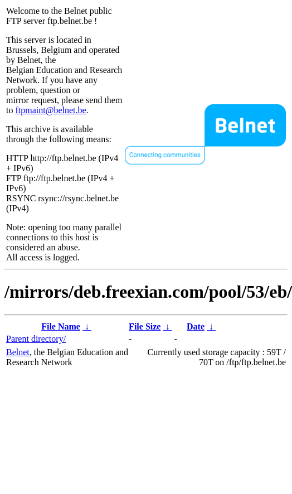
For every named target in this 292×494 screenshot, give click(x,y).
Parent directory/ (36, 338)
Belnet (18, 352)
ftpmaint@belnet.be (50, 110)
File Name (60, 326)
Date (196, 326)
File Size (144, 326)
